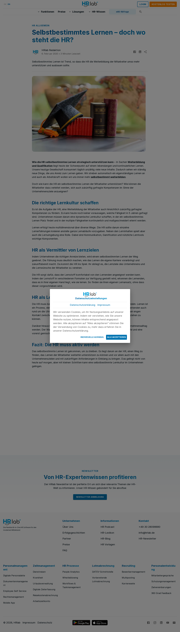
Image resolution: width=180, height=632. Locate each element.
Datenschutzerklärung (82, 304)
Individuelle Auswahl (92, 337)
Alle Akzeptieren (116, 337)
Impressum (103, 304)
